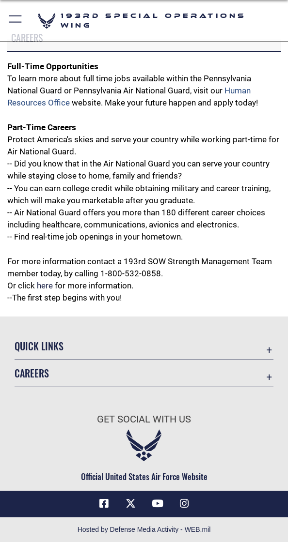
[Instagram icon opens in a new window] (184, 504)
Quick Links (39, 346)
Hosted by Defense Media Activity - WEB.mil (144, 529)
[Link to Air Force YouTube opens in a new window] (157, 504)
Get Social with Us (144, 419)
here (45, 285)
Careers (32, 373)
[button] (16, 20)
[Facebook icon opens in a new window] (103, 504)
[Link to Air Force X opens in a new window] (130, 504)
